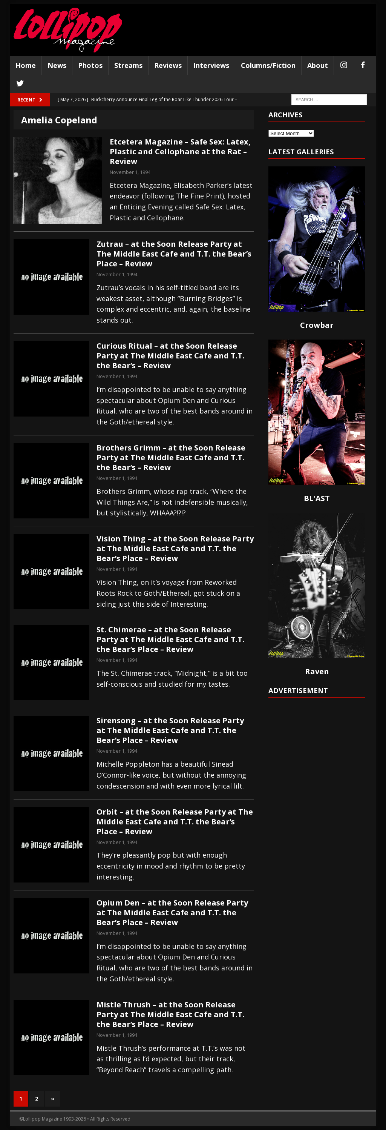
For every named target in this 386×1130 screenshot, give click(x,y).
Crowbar (317, 325)
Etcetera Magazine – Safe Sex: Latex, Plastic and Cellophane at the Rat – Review (180, 151)
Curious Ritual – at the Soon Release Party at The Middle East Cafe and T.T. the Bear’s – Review (170, 356)
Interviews (211, 65)
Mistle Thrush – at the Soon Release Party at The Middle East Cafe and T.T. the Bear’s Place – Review (170, 1014)
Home (25, 65)
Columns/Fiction (268, 65)
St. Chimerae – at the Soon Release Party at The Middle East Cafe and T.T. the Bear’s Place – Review (170, 639)
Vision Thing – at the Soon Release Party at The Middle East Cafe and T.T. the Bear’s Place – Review (175, 548)
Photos (90, 65)
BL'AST (317, 498)
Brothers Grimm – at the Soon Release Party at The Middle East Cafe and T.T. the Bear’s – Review (170, 457)
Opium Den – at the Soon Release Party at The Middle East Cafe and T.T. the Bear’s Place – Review (172, 912)
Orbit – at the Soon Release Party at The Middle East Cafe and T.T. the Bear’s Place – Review (174, 821)
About (317, 65)
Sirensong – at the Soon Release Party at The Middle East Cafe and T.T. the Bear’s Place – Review (170, 730)
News (56, 65)
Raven (317, 671)
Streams (128, 65)
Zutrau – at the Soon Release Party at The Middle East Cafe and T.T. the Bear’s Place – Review (173, 254)
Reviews (168, 65)
